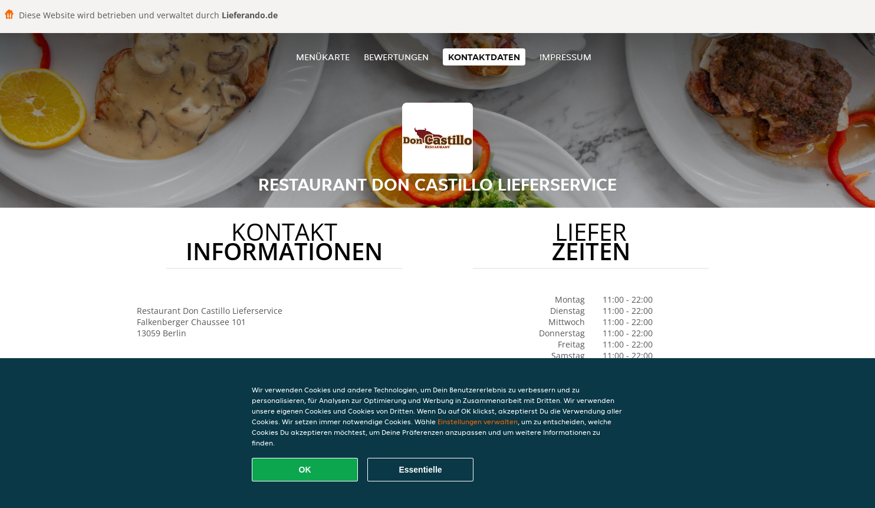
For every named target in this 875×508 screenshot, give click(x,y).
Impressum (565, 57)
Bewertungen (396, 57)
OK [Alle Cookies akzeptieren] (305, 469)
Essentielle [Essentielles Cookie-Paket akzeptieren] (420, 469)
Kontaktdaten (484, 57)
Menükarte (323, 57)
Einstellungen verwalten (478, 421)
